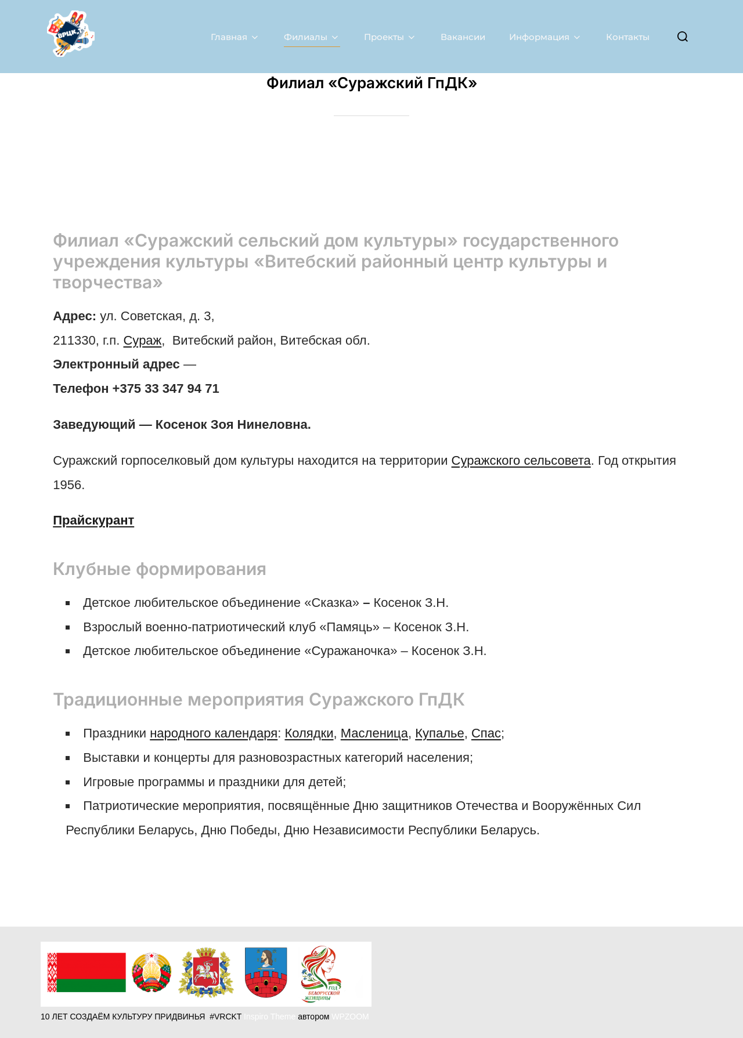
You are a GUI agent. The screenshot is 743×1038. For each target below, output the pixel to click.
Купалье (439, 732)
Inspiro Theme (269, 1016)
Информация (545, 36)
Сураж (142, 339)
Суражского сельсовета (521, 460)
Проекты (390, 36)
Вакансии (463, 36)
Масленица (374, 732)
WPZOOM (350, 1016)
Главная (235, 36)
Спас (486, 732)
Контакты (628, 36)
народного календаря (213, 732)
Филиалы (312, 36)
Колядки (308, 732)
